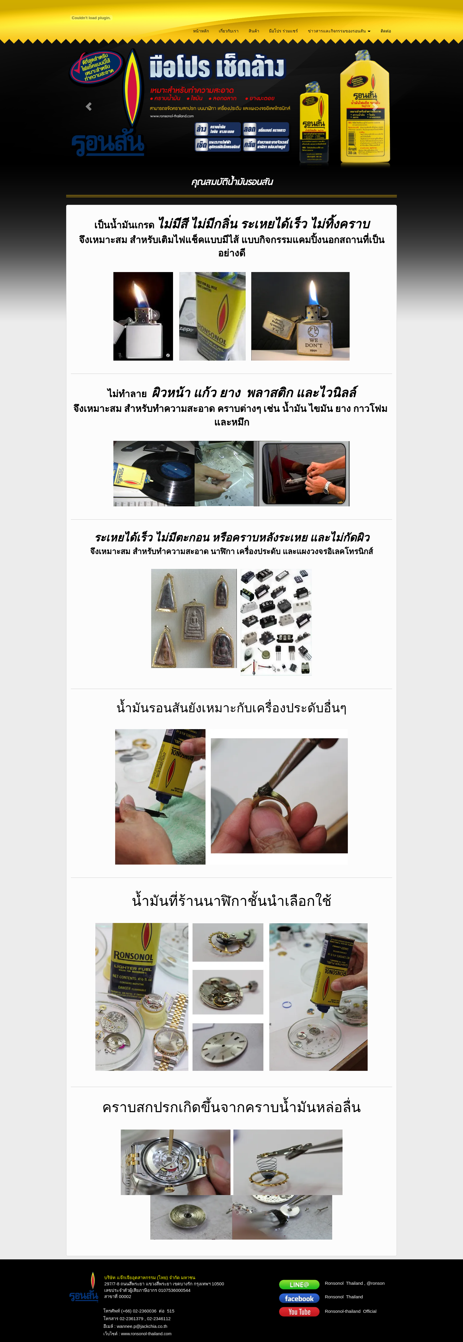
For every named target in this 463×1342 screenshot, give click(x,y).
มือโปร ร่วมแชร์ (283, 31)
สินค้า (254, 31)
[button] (88, 106)
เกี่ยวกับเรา (229, 31)
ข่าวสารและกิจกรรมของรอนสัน (339, 31)
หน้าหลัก (201, 31)
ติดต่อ (386, 31)
